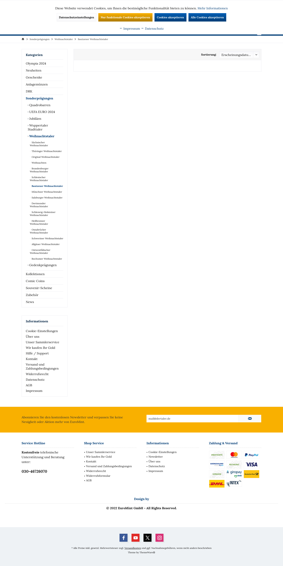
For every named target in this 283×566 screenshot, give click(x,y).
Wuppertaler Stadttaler (38, 127)
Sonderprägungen (39, 98)
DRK (29, 91)
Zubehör (32, 295)
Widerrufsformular (98, 476)
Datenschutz (35, 380)
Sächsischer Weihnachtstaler (39, 144)
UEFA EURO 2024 (41, 112)
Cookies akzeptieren (170, 17)
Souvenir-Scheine (39, 288)
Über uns (32, 336)
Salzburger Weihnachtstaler (47, 197)
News (30, 302)
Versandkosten (133, 547)
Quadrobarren (39, 105)
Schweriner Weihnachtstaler (47, 238)
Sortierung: (208, 54)
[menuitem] (40, 39)
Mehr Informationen (213, 8)
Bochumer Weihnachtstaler (46, 258)
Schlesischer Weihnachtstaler (39, 179)
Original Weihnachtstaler (45, 156)
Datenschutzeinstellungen (76, 17)
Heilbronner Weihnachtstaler (39, 222)
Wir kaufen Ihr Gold (40, 348)
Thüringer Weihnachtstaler (46, 151)
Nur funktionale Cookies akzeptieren (125, 17)
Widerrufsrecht (37, 374)
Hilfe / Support (37, 353)
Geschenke (34, 77)
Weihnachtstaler (41, 136)
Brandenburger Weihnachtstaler (39, 170)
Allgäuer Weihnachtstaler (45, 244)
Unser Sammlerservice (42, 342)
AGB (29, 385)
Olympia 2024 (36, 63)
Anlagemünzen (37, 84)
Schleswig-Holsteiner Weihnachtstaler (43, 214)
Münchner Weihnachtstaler (46, 191)
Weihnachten (38, 162)
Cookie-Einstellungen (42, 331)
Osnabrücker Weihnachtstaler (39, 231)
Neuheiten (33, 70)
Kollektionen (35, 274)
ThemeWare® (147, 552)
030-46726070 (34, 471)
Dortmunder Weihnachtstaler (39, 205)
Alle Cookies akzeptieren (207, 17)
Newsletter (155, 456)
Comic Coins (35, 281)
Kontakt (32, 359)
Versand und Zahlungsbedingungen (42, 366)
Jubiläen (34, 119)
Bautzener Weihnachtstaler (47, 185)
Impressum (34, 391)
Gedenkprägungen (42, 265)
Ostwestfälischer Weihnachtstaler (40, 251)
